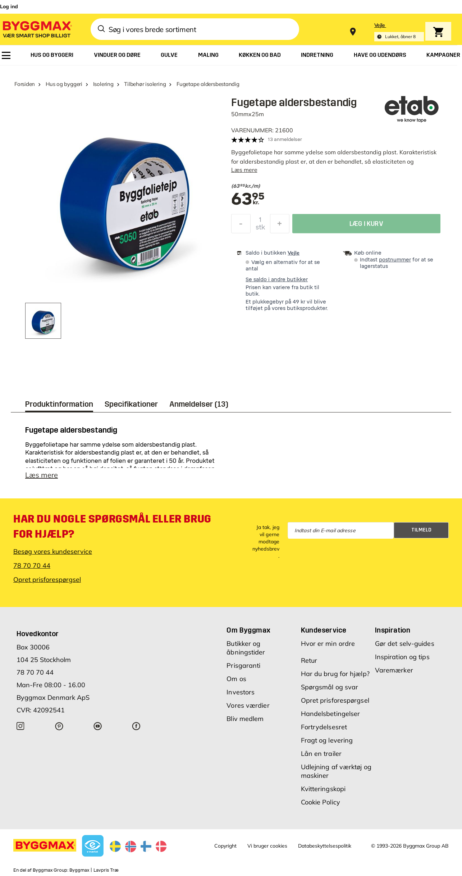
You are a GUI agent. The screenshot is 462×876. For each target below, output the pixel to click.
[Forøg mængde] (279, 225)
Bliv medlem (245, 719)
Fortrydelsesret (324, 727)
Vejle (293, 253)
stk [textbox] (260, 229)
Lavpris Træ (106, 870)
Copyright (225, 846)
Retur (309, 660)
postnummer (395, 260)
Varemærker (394, 670)
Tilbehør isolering (145, 84)
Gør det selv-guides (404, 643)
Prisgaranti (243, 665)
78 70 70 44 (31, 565)
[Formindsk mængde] (241, 225)
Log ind (9, 6)
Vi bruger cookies (267, 846)
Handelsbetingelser (330, 714)
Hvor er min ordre (328, 643)
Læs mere (244, 169)
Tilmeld (421, 530)
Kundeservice (324, 630)
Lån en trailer (321, 753)
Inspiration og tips (402, 657)
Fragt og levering (327, 740)
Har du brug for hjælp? (335, 674)
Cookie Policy (320, 802)
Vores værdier (248, 705)
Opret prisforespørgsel (47, 579)
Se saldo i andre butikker (277, 280)
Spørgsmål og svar (329, 687)
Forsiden (24, 84)
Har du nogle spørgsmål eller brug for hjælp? (112, 526)
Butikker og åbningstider (246, 647)
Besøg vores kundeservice (52, 551)
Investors (241, 692)
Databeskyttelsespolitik (324, 846)
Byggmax (79, 870)
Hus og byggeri (64, 84)
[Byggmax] (36, 29)
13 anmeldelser (285, 139)
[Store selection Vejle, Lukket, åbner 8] (399, 31)
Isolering (103, 84)
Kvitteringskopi (323, 789)
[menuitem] (6, 55)
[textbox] (331, 186)
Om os (236, 679)
